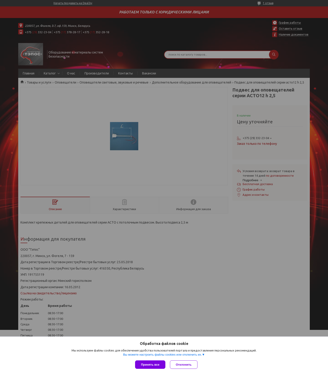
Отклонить (184, 364)
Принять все (150, 364)
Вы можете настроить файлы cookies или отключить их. (162, 354)
